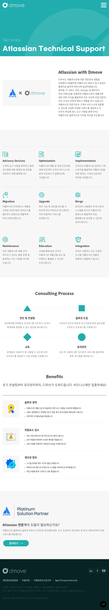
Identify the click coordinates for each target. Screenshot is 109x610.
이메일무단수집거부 (42, 580)
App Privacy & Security (66, 580)
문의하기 (13, 543)
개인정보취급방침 (10, 580)
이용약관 (26, 580)
